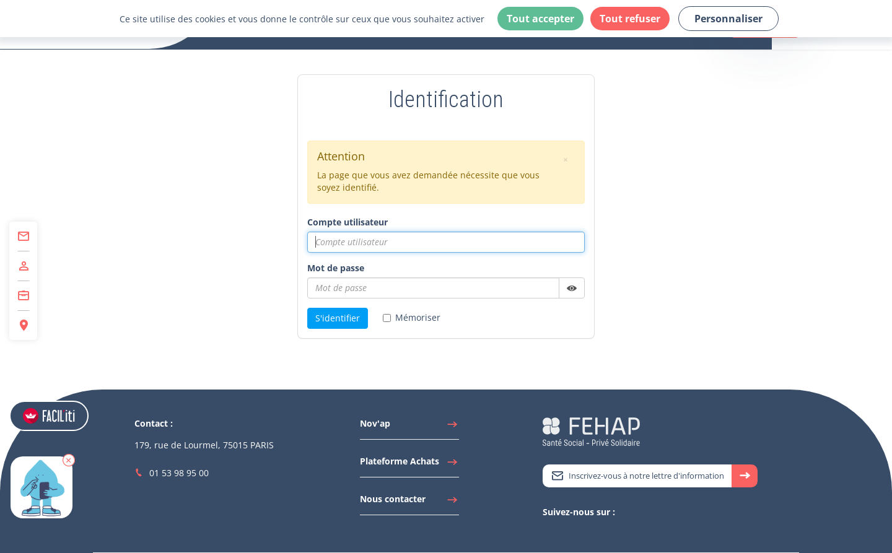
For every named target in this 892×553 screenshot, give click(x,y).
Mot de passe (335, 268)
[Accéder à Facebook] (586, 533)
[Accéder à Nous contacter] (409, 502)
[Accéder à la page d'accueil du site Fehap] (591, 431)
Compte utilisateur (347, 222)
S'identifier (337, 318)
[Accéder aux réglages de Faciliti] (49, 416)
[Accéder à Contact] (23, 236)
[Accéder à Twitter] (549, 533)
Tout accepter (540, 18)
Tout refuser (630, 18)
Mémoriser (411, 317)
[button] (69, 460)
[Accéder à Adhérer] (23, 266)
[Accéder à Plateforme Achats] (409, 464)
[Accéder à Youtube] (573, 533)
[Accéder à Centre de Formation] (23, 296)
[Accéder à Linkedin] (561, 533)
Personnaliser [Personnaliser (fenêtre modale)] (728, 18)
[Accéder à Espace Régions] (23, 325)
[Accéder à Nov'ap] (409, 426)
